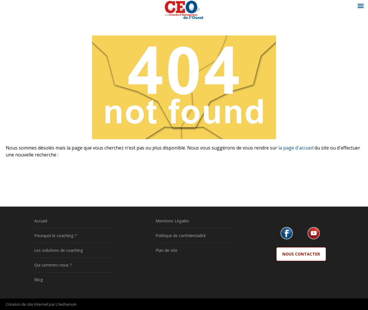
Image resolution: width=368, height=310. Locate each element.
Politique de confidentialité (181, 235)
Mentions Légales (172, 221)
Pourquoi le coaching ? (55, 235)
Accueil (40, 221)
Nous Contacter (301, 254)
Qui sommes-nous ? (53, 265)
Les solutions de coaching (58, 250)
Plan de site (166, 250)
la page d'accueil (295, 148)
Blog (38, 279)
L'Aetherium (66, 304)
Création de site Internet (27, 304)
